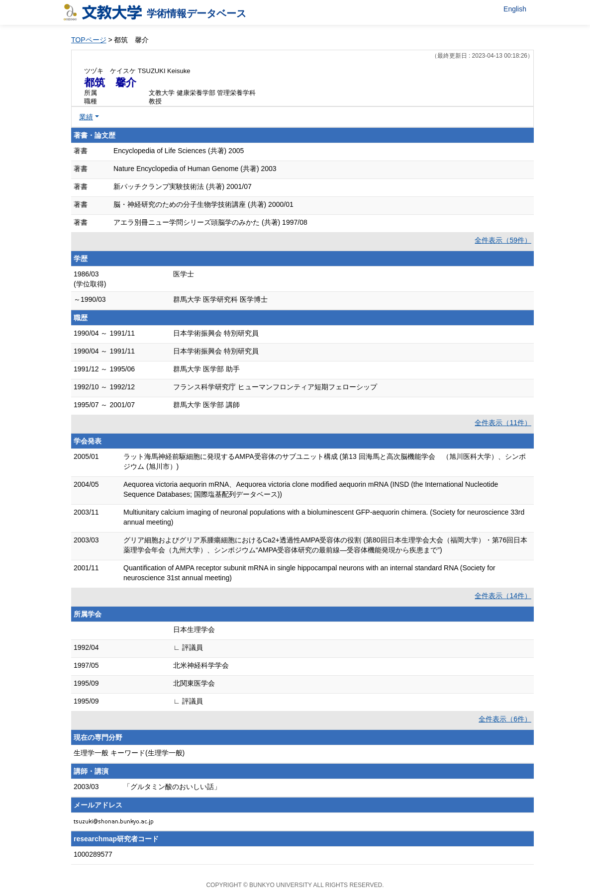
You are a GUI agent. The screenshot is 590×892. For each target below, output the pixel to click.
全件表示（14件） (503, 596)
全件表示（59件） (503, 240)
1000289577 (93, 854)
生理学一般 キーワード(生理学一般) (129, 753)
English (514, 9)
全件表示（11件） (503, 423)
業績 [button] (86, 117)
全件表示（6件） (505, 719)
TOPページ (88, 40)
